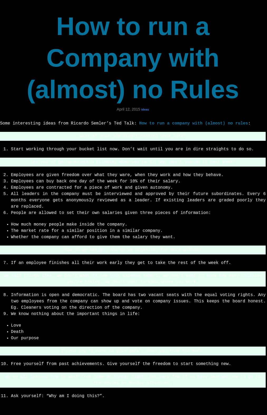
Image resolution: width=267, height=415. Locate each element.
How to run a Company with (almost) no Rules (133, 57)
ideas (145, 109)
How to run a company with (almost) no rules (193, 123)
